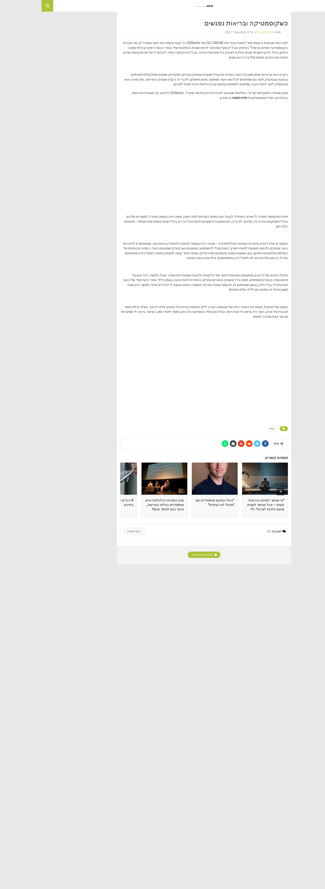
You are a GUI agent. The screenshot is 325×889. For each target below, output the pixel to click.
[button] (319, 6)
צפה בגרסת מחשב (162, 554)
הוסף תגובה (92, 531)
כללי (230, 428)
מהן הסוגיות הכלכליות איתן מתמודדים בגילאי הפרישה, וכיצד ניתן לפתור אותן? (123, 504)
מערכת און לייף (222, 32)
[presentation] (239, 491)
